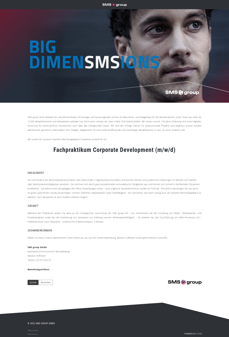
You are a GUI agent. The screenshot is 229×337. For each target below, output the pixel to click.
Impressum (33, 335)
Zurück (33, 283)
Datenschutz (33, 331)
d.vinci (199, 335)
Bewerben (46, 283)
